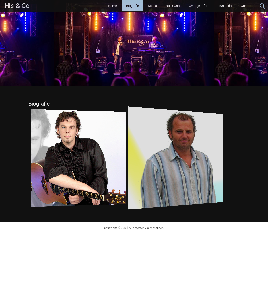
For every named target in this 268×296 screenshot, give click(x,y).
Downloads (224, 6)
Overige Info (198, 6)
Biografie (132, 6)
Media (152, 6)
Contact (246, 6)
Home (112, 6)
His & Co (17, 6)
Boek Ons (173, 6)
